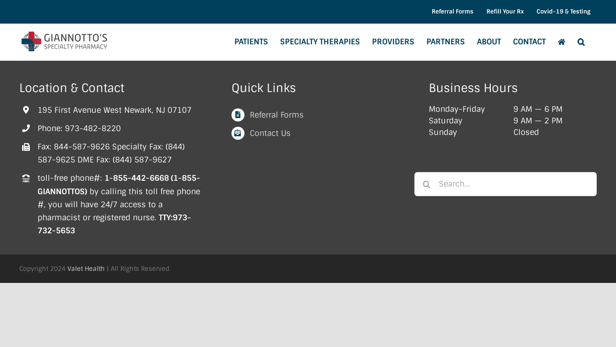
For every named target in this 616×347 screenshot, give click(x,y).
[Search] (426, 184)
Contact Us (270, 133)
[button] (593, 42)
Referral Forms (277, 115)
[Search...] (505, 184)
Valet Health (86, 269)
